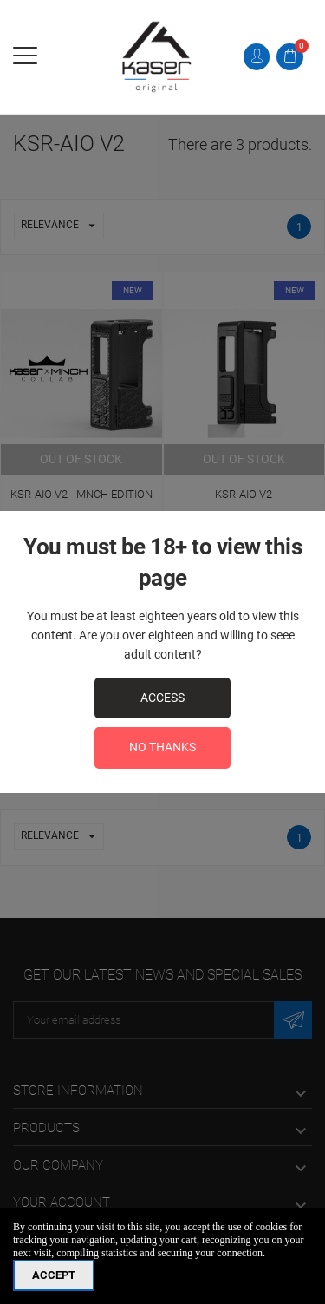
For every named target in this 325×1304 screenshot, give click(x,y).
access (162, 697)
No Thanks (162, 747)
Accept (53, 1274)
